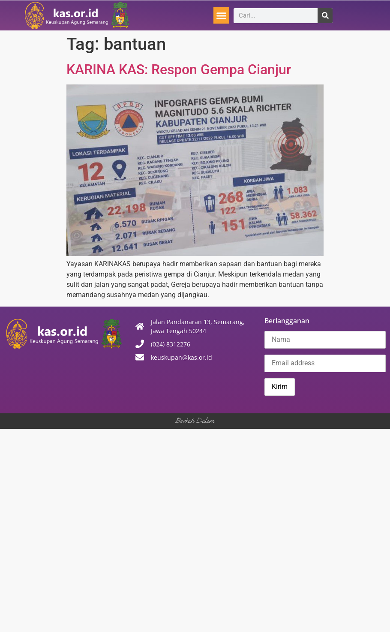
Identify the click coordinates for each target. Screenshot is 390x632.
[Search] (325, 15)
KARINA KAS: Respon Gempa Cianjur (178, 69)
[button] (221, 15)
